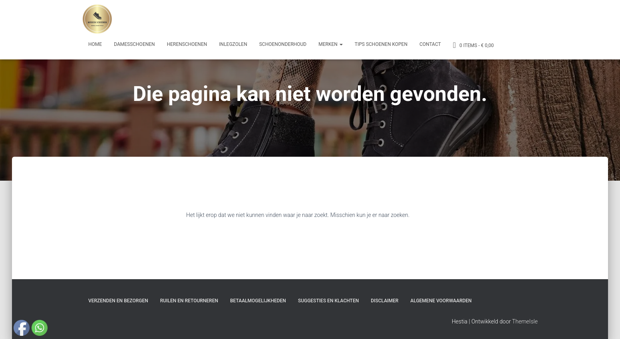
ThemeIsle (525, 321)
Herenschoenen (187, 44)
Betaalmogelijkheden (258, 301)
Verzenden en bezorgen (118, 301)
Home (95, 44)
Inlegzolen (233, 44)
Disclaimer (384, 301)
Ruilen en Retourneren (189, 301)
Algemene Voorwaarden (440, 301)
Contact (430, 44)
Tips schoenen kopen (381, 44)
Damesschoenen (134, 44)
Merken (330, 44)
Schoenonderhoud (283, 44)
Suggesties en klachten (328, 301)
